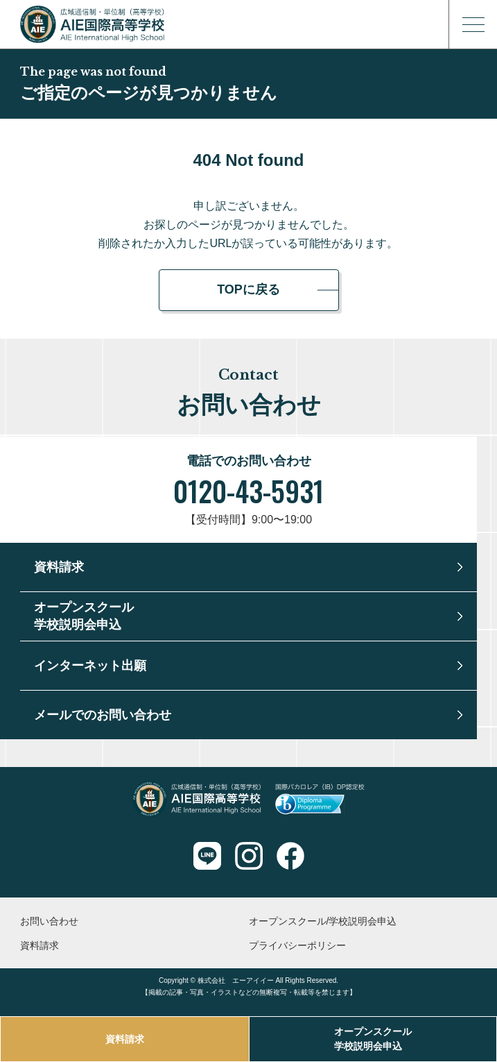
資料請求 (124, 1039)
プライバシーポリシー (297, 945)
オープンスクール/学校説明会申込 (323, 921)
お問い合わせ (49, 921)
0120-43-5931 (248, 491)
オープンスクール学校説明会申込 (373, 1039)
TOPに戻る (248, 289)
